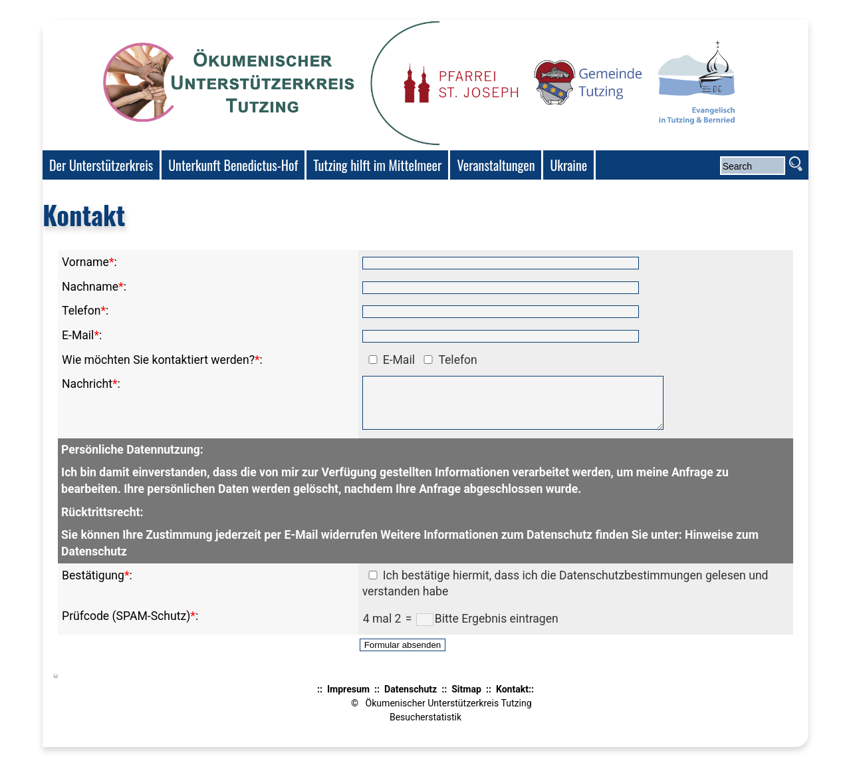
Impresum (348, 699)
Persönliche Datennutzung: (132, 459)
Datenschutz (410, 699)
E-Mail (78, 335)
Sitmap (466, 699)
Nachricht (87, 383)
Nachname (90, 286)
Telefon (81, 310)
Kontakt (512, 699)
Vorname (85, 262)
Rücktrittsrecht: (102, 522)
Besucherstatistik (425, 727)
